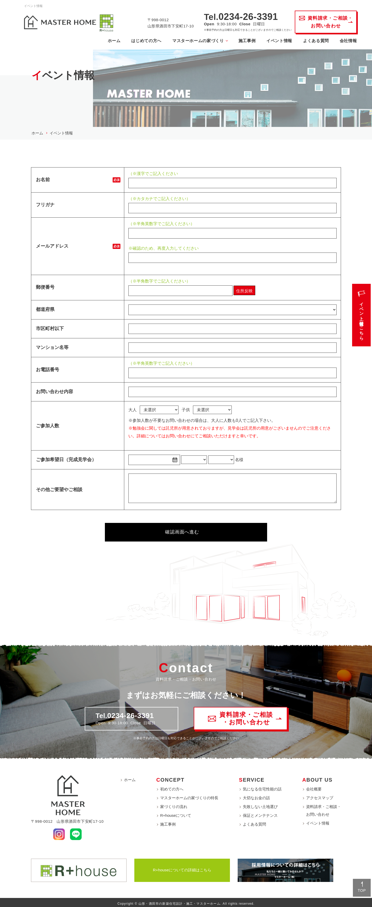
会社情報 (346, 41)
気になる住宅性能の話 (262, 787)
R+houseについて (175, 813)
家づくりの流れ (173, 804)
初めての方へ (171, 787)
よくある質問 (314, 41)
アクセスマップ (319, 796)
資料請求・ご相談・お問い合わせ (323, 808)
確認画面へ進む (179, 530)
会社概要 (314, 787)
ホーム (111, 41)
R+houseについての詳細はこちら (182, 868)
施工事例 (244, 41)
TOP (360, 889)
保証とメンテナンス (260, 813)
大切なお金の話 (256, 796)
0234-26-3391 (246, 17)
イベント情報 (277, 41)
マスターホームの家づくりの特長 (189, 796)
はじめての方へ (144, 41)
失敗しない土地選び (260, 804)
